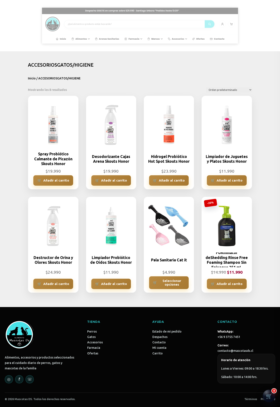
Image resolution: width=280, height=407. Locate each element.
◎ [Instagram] (9, 379)
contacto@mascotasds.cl (235, 350)
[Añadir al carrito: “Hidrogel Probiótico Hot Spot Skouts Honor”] (169, 180)
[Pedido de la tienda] (229, 89)
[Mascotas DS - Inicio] (87, 24)
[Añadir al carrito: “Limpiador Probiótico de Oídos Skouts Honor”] (111, 284)
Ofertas (92, 353)
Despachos (159, 337)
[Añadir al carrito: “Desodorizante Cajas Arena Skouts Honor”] (111, 180)
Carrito (157, 353)
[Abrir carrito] (269, 396)
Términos (250, 399)
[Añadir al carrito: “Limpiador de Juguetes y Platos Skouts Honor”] (226, 180)
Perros (92, 331)
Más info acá (169, 16)
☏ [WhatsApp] (29, 379)
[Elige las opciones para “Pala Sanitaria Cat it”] (169, 282)
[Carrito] (195, 25)
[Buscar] (182, 24)
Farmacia (93, 347)
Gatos (91, 337)
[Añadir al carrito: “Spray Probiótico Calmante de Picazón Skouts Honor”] (53, 180)
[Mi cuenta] (190, 25)
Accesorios (95, 342)
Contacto (159, 342)
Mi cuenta (159, 347)
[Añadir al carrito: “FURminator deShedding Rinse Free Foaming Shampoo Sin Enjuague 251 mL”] (226, 284)
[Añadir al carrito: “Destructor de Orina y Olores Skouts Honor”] (53, 284)
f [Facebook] (19, 379)
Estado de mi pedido (167, 331)
